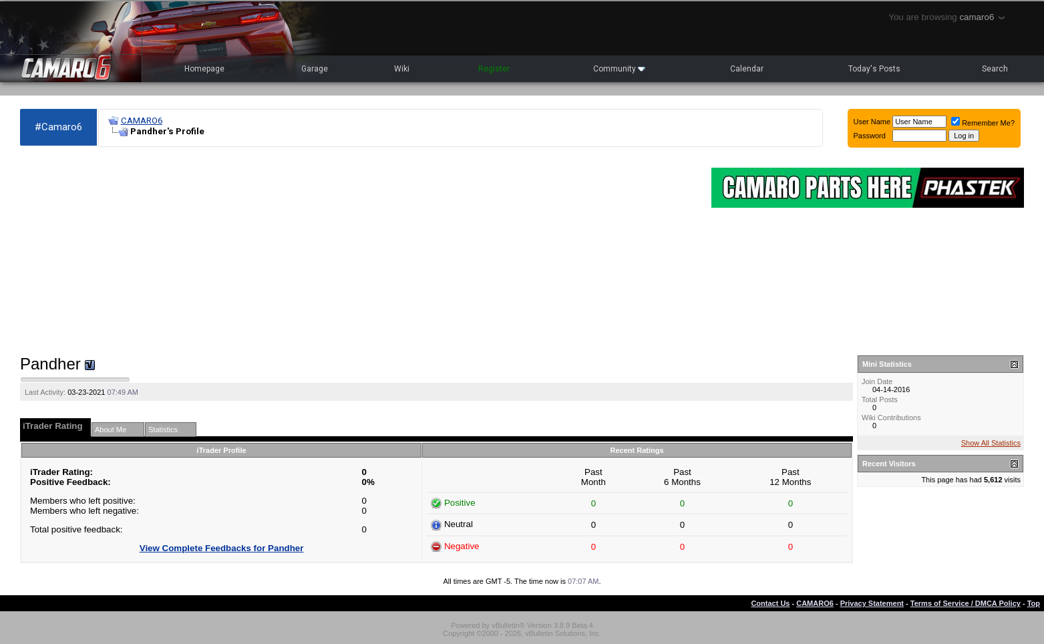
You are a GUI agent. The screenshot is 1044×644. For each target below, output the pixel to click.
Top (1033, 603)
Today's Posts (874, 68)
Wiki (401, 68)
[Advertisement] (359, 251)
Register (494, 68)
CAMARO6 (141, 121)
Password (870, 136)
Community (619, 68)
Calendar (746, 68)
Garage (314, 68)
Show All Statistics (991, 443)
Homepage (204, 68)
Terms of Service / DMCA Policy (965, 603)
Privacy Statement (872, 603)
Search (995, 68)
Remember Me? (983, 123)
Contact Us (770, 603)
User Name (872, 122)
